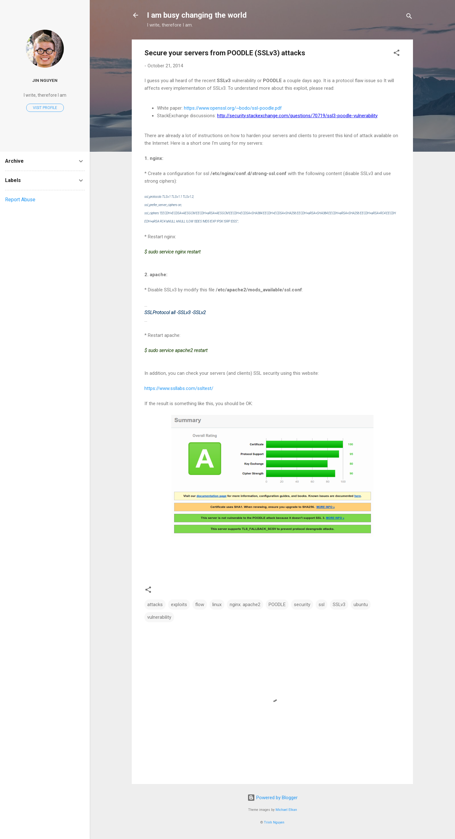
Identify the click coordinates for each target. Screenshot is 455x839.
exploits (179, 604)
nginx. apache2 (245, 604)
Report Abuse (20, 200)
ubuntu (361, 604)
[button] (396, 54)
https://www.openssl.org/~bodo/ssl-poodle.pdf (233, 108)
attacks (155, 604)
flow (199, 604)
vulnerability (159, 617)
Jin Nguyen (45, 80)
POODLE (277, 604)
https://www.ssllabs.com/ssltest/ (178, 388)
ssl (321, 604)
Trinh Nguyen (274, 822)
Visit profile (45, 108)
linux (216, 604)
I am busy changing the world (197, 15)
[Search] (409, 17)
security (302, 604)
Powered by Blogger (272, 797)
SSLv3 (339, 604)
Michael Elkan (286, 810)
